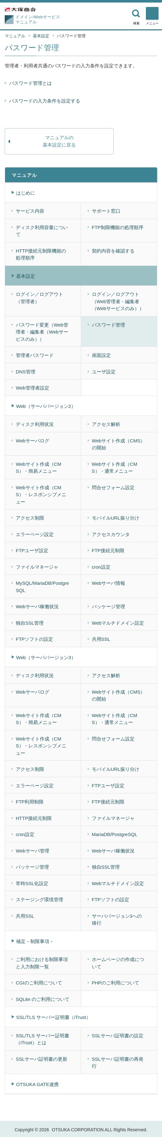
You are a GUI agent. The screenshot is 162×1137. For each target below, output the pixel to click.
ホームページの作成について (118, 963)
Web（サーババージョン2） (46, 406)
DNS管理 (25, 371)
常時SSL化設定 (32, 883)
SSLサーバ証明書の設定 (117, 1035)
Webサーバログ (32, 440)
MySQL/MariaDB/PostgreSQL (42, 586)
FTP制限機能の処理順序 (117, 227)
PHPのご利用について (116, 982)
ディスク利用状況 (35, 424)
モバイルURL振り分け (115, 518)
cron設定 (101, 567)
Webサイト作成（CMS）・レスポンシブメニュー (41, 494)
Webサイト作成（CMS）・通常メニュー (114, 467)
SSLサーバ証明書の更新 (41, 1059)
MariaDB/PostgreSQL (114, 834)
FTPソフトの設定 (34, 639)
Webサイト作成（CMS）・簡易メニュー (38, 467)
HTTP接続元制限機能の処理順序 (41, 254)
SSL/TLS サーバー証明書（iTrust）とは (42, 1039)
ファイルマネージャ (37, 567)
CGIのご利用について (39, 982)
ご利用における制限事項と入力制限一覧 (42, 963)
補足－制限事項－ (35, 941)
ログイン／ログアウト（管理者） (39, 297)
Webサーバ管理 (32, 850)
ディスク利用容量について (42, 231)
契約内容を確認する (113, 250)
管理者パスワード (35, 355)
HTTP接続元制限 (34, 818)
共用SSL (101, 639)
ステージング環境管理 (39, 899)
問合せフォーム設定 (113, 487)
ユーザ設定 (104, 371)
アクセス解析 (106, 424)
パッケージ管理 (108, 606)
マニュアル (15, 36)
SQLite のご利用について (42, 999)
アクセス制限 (30, 518)
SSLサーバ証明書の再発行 (117, 1062)
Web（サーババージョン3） (46, 657)
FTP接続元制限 (108, 550)
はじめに (25, 193)
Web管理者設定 (32, 387)
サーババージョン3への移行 (117, 919)
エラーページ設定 (35, 534)
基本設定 (41, 36)
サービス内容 (30, 211)
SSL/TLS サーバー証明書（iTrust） (53, 1017)
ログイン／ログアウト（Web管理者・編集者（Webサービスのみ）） (118, 301)
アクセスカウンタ (111, 534)
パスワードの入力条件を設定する (44, 100)
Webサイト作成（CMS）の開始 (118, 444)
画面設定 (101, 355)
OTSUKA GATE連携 (37, 1084)
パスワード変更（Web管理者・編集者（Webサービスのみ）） (42, 332)
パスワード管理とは (30, 83)
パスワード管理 (71, 36)
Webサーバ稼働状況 (37, 606)
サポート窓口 (106, 211)
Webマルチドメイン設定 (118, 623)
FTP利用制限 (30, 801)
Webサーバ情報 (108, 583)
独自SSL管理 (30, 623)
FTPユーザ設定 (32, 550)
